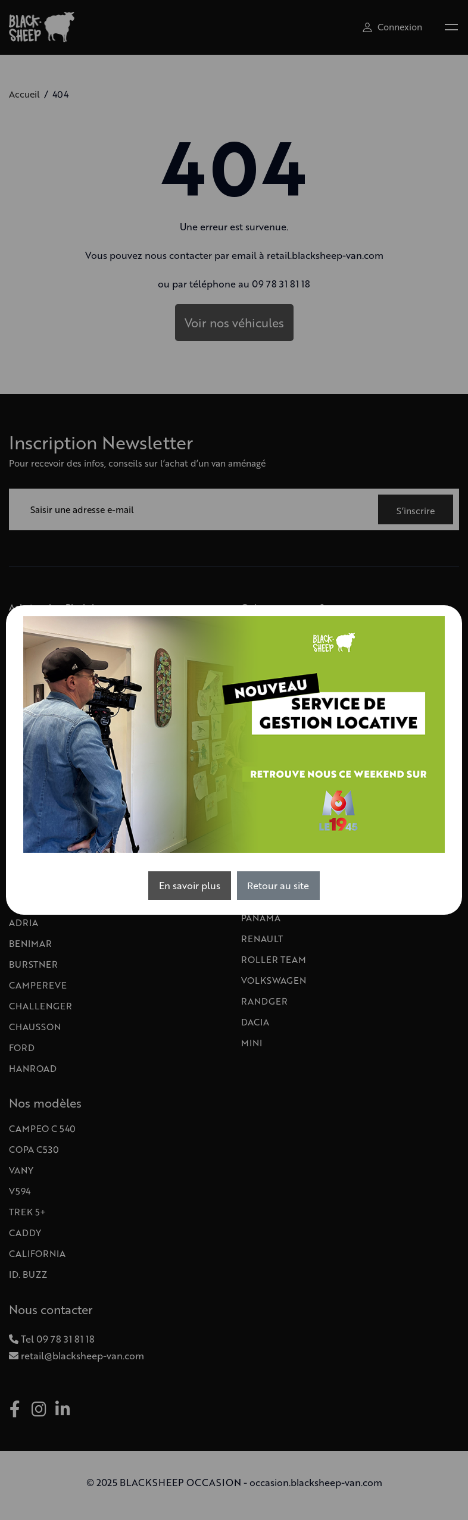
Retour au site (278, 885)
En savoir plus (189, 885)
